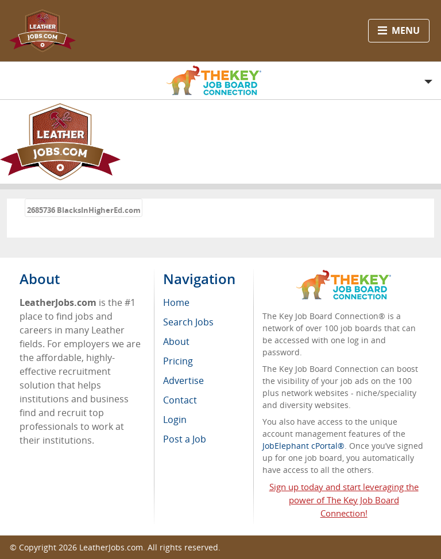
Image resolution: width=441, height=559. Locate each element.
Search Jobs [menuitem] (188, 322)
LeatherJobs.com (111, 547)
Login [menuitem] (175, 419)
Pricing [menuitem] (178, 361)
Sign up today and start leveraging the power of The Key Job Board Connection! (344, 500)
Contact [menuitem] (180, 400)
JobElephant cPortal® (303, 445)
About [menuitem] (176, 341)
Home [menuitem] (176, 302)
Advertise (183, 380)
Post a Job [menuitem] (184, 439)
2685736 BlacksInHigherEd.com (84, 210)
